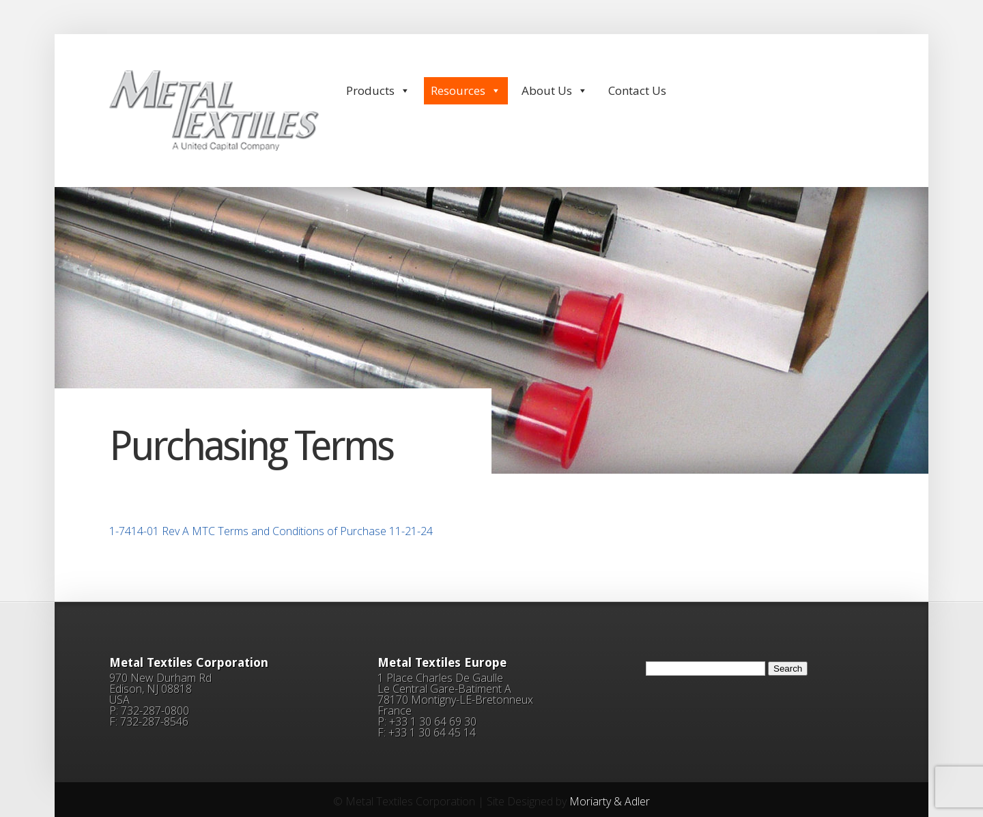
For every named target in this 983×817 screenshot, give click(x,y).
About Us (555, 90)
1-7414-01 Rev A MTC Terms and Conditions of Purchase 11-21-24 (271, 531)
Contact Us (637, 90)
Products (378, 90)
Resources (466, 90)
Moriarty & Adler (609, 801)
